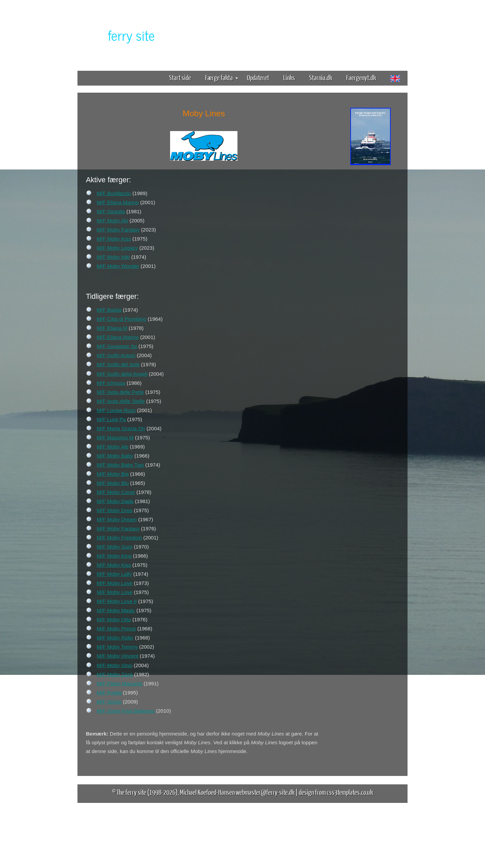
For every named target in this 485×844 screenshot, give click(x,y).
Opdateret (258, 77)
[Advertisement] (370, 272)
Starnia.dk (320, 77)
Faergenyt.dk (361, 77)
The (119, 35)
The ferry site (131, 792)
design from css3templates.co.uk (336, 792)
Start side (180, 77)
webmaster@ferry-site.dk (265, 792)
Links (289, 77)
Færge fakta (221, 77)
